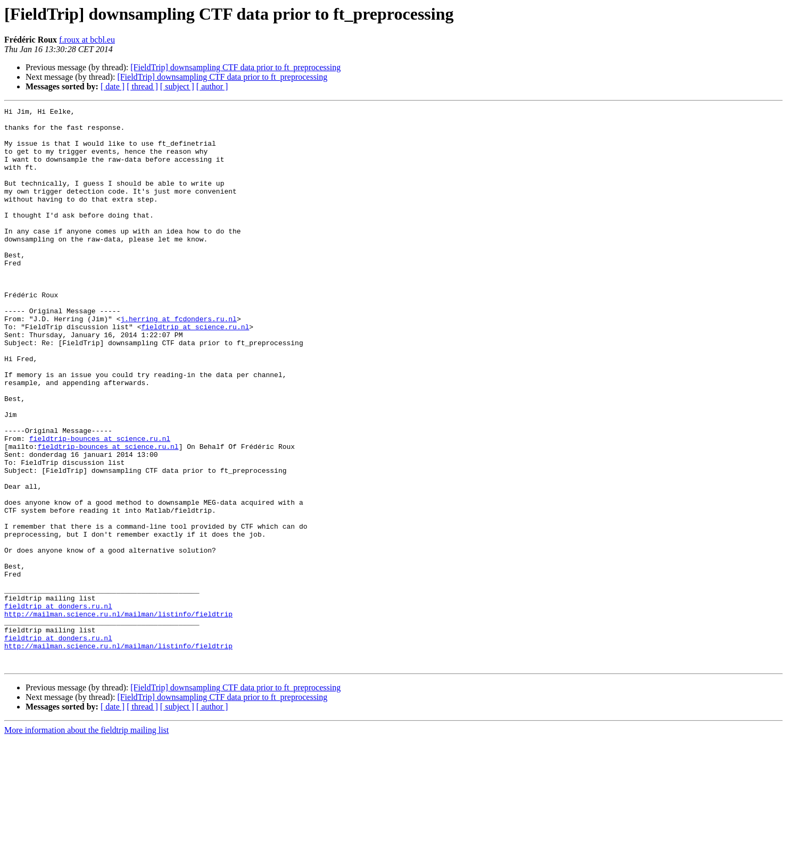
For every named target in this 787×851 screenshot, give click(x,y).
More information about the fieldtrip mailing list (86, 841)
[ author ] (212, 86)
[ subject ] (177, 86)
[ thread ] (142, 86)
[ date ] (113, 86)
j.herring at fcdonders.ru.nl (178, 361)
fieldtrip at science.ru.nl (195, 371)
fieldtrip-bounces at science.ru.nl (99, 505)
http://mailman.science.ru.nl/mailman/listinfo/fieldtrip (118, 716)
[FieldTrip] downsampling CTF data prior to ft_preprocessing (235, 67)
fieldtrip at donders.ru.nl (58, 706)
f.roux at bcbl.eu (87, 39)
